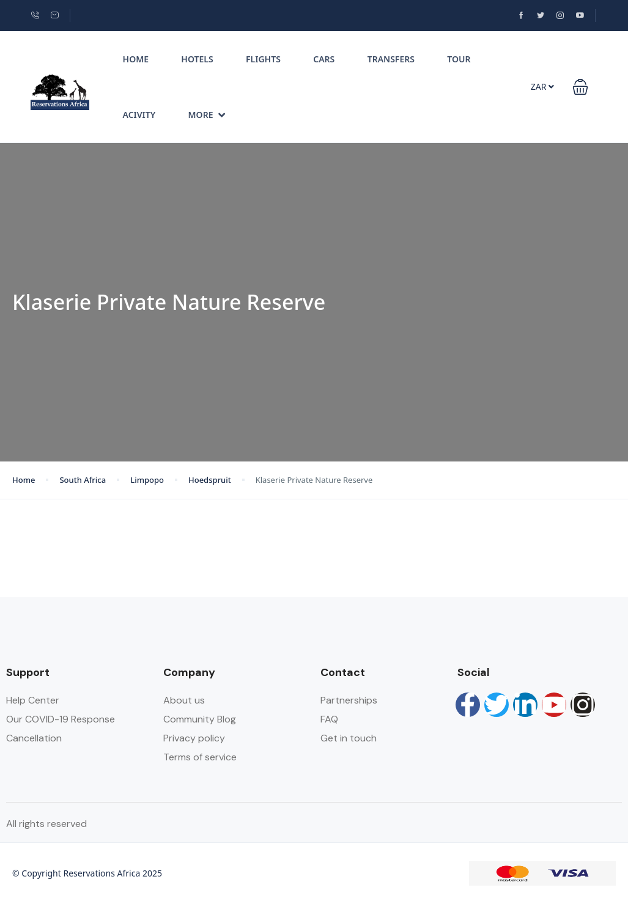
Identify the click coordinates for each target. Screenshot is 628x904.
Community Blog (199, 719)
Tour (458, 59)
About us (184, 700)
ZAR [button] (542, 86)
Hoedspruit (209, 479)
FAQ (329, 719)
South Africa (82, 479)
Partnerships (348, 700)
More (207, 114)
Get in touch (348, 738)
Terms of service (200, 757)
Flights (263, 59)
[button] (580, 87)
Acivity (139, 114)
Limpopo (147, 479)
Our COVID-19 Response (60, 719)
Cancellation (34, 738)
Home (136, 59)
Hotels (197, 59)
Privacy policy (194, 738)
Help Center (32, 700)
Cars (323, 59)
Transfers (391, 59)
